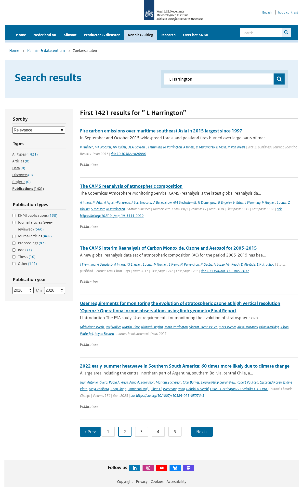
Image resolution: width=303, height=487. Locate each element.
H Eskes (238, 202)
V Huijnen (86, 147)
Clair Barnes (191, 382)
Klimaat (70, 34)
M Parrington (172, 147)
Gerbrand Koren (271, 382)
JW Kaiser (119, 147)
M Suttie (206, 264)
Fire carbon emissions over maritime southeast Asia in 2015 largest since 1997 (161, 131)
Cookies (157, 481)
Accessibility (176, 481)
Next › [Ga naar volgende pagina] (202, 431)
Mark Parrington (176, 327)
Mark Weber (227, 327)
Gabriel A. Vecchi (197, 389)
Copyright (125, 481)
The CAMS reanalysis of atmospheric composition (131, 186)
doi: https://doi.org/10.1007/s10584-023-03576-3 (167, 395)
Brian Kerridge (269, 327)
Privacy (141, 481)
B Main (221, 147)
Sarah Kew (227, 382)
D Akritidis (248, 264)
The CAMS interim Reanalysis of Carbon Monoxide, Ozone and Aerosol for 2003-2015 (168, 248)
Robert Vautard (247, 382)
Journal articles (35, 236)
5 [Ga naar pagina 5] (175, 431)
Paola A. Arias (118, 382)
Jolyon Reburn (104, 333)
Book (25, 249)
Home (21, 34)
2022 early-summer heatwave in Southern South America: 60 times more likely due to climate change (185, 366)
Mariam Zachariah (168, 382)
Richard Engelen (152, 327)
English (267, 12)
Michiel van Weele (92, 327)
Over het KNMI (195, 34)
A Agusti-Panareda (117, 202)
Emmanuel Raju (138, 389)
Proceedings (32, 243)
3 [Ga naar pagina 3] (141, 431)
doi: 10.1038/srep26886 (128, 153)
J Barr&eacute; (142, 202)
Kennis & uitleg (140, 34)
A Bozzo (219, 264)
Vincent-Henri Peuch (203, 327)
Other (27, 263)
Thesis (27, 256)
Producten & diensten (102, 34)
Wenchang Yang (174, 389)
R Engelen (225, 202)
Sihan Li (156, 389)
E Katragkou (265, 264)
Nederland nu (44, 34)
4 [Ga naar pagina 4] (158, 431)
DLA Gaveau (136, 147)
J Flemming (154, 147)
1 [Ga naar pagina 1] (108, 431)
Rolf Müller (113, 327)
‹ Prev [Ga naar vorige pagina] (90, 431)
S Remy (174, 264)
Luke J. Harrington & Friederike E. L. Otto (239, 389)
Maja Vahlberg (99, 389)
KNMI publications (37, 215)
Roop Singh (118, 389)
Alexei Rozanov (247, 327)
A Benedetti (105, 264)
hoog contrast (288, 12)
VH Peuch (232, 264)
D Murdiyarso (205, 147)
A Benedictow (162, 202)
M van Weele (236, 147)
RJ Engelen (134, 264)
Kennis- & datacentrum (46, 50)
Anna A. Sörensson (141, 382)
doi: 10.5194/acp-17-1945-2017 (225, 271)
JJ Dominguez (207, 202)
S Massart (98, 209)
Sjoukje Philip (210, 382)
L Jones (282, 202)
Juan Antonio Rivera (93, 382)
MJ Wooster (103, 147)
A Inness (188, 147)
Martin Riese (131, 327)
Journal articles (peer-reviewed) (35, 225)
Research (168, 34)
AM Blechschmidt (184, 202)
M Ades (97, 202)
